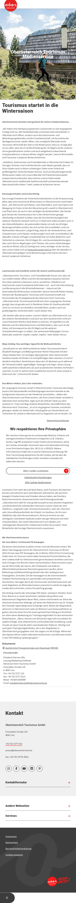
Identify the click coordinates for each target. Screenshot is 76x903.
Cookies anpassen (14, 891)
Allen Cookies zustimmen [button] (36, 470)
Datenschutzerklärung (58, 420)
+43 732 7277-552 (13, 780)
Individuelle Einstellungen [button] (38, 477)
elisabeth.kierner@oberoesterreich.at (28, 720)
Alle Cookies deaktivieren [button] (38, 482)
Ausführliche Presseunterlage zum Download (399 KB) (31, 685)
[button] (15, 297)
